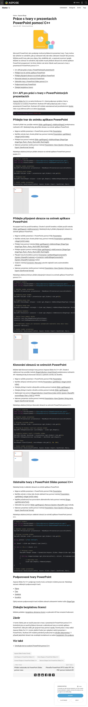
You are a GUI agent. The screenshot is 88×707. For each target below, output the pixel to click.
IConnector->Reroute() (34, 263)
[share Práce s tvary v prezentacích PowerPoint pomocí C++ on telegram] (53, 675)
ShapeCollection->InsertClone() (46, 372)
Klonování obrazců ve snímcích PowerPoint (29, 78)
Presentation (57, 131)
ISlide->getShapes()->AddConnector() (26, 229)
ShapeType (71, 601)
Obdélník (18, 594)
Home (5, 8)
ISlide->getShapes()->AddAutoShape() (51, 124)
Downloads (41, 109)
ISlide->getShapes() (63, 387)
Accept (70, 695)
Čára (16, 591)
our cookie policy (67, 691)
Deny (77, 700)
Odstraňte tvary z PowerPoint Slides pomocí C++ (31, 81)
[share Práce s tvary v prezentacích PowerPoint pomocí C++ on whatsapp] (49, 675)
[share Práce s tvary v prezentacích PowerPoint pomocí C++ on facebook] (46, 675)
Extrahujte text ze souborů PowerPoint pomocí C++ (32, 646)
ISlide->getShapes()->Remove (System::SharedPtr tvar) (49, 505)
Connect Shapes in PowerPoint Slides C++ (25, 660)
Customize (63, 700)
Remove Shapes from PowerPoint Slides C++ (52, 660)
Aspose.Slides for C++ (20, 101)
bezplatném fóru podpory (65, 635)
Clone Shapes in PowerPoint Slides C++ (47, 657)
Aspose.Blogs (22, 15)
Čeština (76, 2)
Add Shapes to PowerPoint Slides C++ (24, 657)
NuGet (71, 106)
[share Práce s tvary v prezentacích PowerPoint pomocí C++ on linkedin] (39, 675)
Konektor (18, 597)
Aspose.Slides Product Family (22, 653)
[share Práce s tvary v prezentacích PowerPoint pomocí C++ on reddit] (42, 675)
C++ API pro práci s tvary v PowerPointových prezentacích (34, 70)
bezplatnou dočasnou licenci (35, 612)
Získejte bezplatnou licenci (24, 87)
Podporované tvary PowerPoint (25, 84)
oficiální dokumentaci (62, 633)
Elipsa (17, 588)
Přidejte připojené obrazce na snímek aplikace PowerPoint (35, 76)
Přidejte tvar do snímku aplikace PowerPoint (30, 73)
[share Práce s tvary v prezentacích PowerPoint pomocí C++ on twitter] (35, 675)
